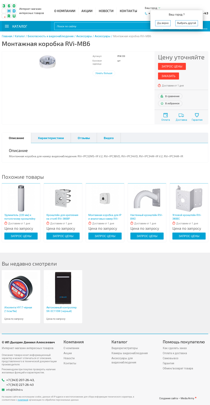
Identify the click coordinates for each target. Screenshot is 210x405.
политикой (23, 400)
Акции (87, 11)
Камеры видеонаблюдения (129, 353)
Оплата (165, 119)
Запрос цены (172, 66)
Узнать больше (103, 73)
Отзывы (84, 138)
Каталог (20, 36)
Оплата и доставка (175, 353)
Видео (109, 138)
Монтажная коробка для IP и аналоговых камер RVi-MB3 (104, 219)
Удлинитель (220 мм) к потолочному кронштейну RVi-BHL (19, 219)
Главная (7, 36)
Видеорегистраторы (124, 348)
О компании (64, 11)
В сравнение (172, 96)
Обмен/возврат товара (178, 368)
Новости (106, 11)
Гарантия (197, 119)
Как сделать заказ (175, 348)
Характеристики (51, 138)
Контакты (128, 11)
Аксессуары (84, 36)
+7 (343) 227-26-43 (20, 384)
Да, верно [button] (163, 23)
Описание (16, 138)
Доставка (181, 119)
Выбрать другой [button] (186, 23)
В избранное (172, 103)
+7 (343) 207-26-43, (20, 380)
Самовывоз (170, 358)
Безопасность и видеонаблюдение (51, 36)
